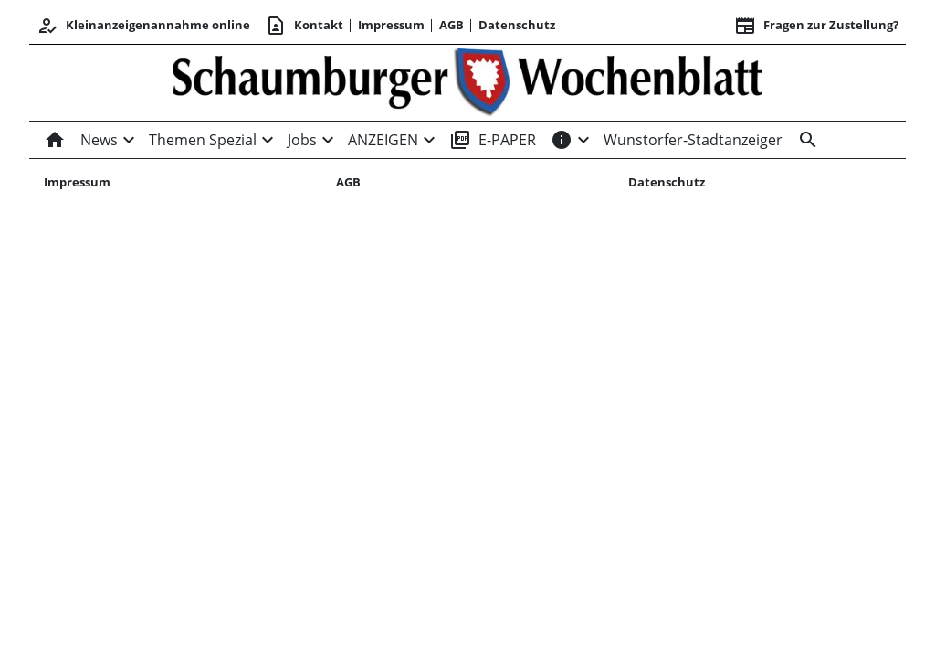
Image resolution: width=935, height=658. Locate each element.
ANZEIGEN (383, 140)
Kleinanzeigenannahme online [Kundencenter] (143, 26)
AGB (451, 24)
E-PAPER (492, 140)
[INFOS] (561, 140)
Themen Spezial (203, 140)
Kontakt (304, 26)
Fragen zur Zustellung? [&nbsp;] (816, 26)
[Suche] (804, 140)
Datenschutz (516, 24)
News (99, 140)
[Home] (58, 140)
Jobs (302, 140)
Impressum (391, 24)
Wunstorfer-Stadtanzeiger (693, 140)
